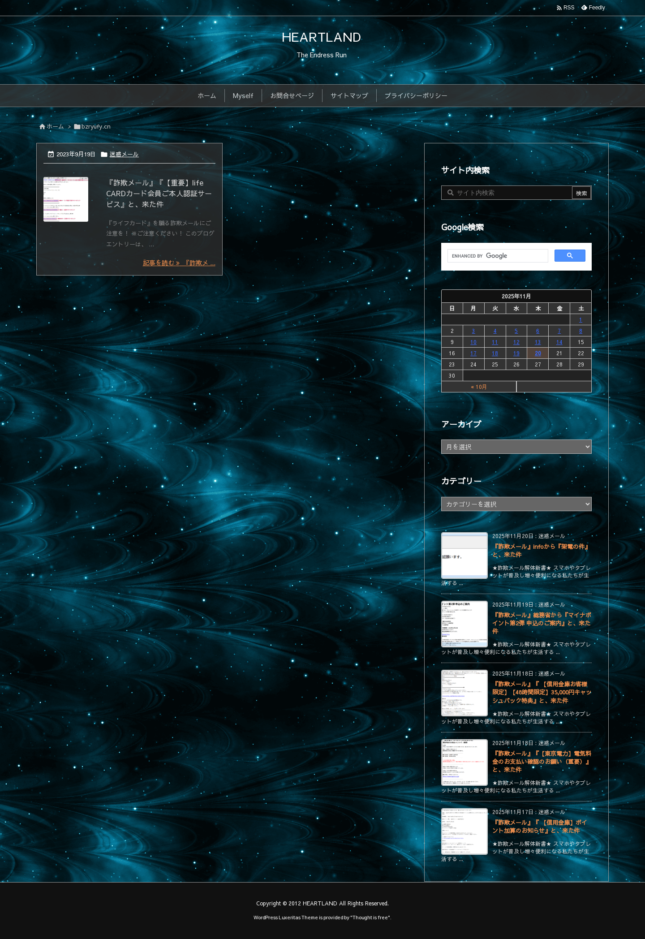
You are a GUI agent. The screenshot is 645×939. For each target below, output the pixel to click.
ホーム (55, 126)
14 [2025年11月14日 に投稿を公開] (559, 341)
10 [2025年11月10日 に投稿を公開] (473, 341)
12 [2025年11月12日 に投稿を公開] (516, 341)
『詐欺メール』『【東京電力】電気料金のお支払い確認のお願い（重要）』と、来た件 (541, 761)
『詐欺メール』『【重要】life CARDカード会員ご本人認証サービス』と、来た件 (159, 193)
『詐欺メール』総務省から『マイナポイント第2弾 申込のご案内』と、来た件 (541, 623)
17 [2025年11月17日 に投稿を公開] (473, 353)
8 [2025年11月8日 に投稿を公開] (580, 330)
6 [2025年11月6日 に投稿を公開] (537, 330)
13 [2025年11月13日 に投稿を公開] (538, 341)
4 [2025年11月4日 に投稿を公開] (495, 330)
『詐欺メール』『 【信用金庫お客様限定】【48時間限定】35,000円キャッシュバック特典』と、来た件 (542, 692)
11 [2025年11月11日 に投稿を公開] (495, 341)
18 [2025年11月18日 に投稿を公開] (495, 353)
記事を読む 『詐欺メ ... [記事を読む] (179, 262)
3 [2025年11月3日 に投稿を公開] (473, 330)
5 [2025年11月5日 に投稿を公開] (516, 330)
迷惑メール (124, 154)
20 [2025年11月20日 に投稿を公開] (538, 353)
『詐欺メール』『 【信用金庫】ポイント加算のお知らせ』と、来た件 (539, 826)
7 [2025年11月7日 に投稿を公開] (559, 330)
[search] (497, 256)
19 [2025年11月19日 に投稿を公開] (516, 353)
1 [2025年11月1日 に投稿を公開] (580, 319)
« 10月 (479, 386)
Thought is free (370, 917)
